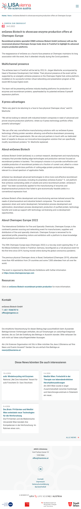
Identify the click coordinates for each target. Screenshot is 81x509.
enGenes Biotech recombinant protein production (30, 287)
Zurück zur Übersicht (14, 23)
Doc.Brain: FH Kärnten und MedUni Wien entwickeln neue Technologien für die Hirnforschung (18, 412)
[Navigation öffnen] (77, 6)
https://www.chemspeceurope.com (19, 273)
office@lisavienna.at (41, 458)
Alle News (72, 437)
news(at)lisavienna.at (11, 350)
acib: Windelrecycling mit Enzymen (18, 376)
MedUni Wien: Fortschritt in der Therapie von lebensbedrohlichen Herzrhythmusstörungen (58, 379)
